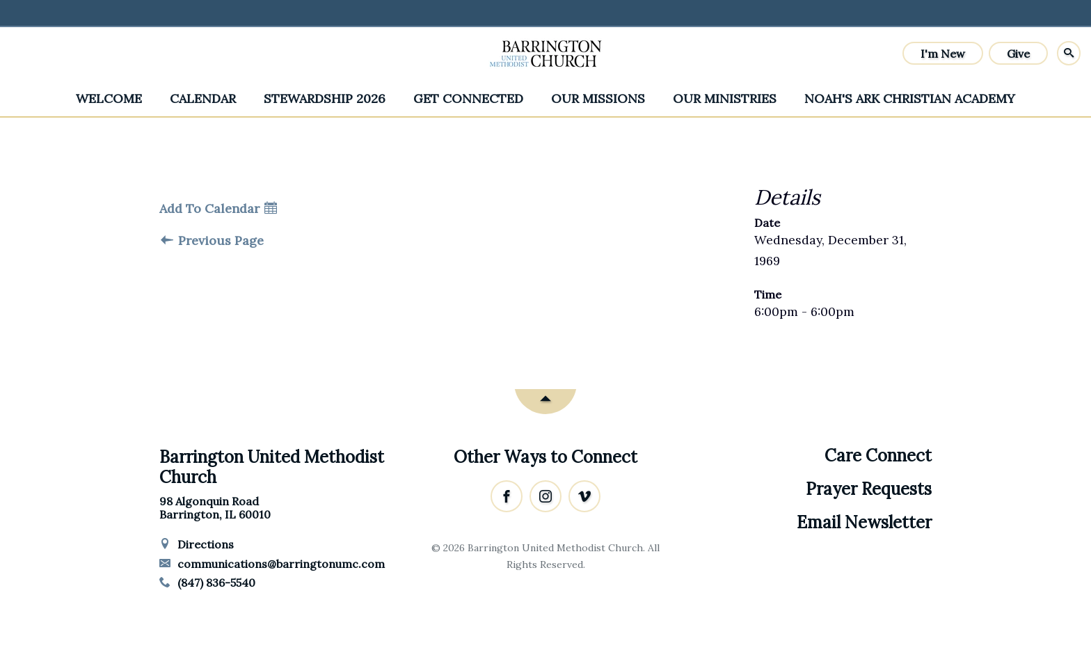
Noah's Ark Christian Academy (909, 98)
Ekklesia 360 (545, 592)
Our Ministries (725, 98)
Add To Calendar (218, 208)
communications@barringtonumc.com (272, 564)
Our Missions (598, 98)
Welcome (109, 98)
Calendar (203, 98)
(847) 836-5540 (207, 583)
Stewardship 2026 (324, 98)
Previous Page (212, 240)
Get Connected (468, 98)
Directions (196, 544)
